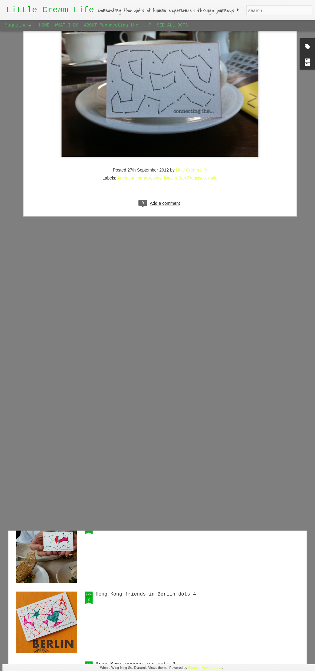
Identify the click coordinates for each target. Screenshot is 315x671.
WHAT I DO (66, 25)
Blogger (194, 667)
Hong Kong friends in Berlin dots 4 (146, 594)
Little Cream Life (191, 87)
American (126, 95)
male (212, 95)
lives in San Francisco (185, 95)
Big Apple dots (116, 524)
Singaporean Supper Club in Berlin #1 (149, 384)
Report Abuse (211, 667)
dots (157, 95)
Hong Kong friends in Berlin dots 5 (146, 454)
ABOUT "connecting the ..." (117, 25)
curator (144, 95)
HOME (44, 25)
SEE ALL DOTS (172, 25)
